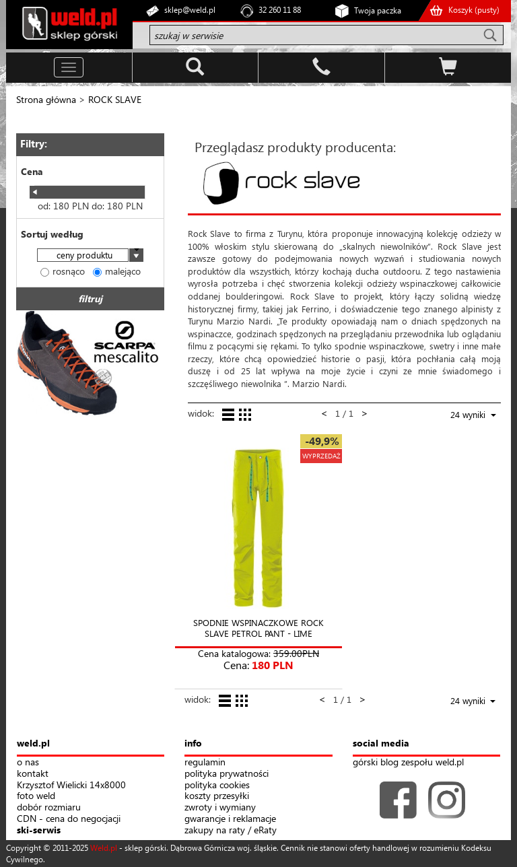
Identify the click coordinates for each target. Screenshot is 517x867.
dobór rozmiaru (49, 807)
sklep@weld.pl (189, 10)
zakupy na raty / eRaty (230, 830)
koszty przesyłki (216, 796)
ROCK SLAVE (114, 99)
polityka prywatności (226, 773)
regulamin (205, 762)
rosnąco (62, 271)
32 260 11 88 (279, 10)
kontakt (32, 773)
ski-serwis (39, 830)
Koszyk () (473, 10)
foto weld (36, 796)
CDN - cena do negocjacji (68, 819)
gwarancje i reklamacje (230, 819)
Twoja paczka (377, 10)
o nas (28, 762)
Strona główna (46, 99)
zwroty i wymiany (220, 807)
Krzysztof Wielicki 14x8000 (71, 785)
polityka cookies (217, 785)
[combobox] (90, 256)
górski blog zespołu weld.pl (408, 762)
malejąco (117, 271)
